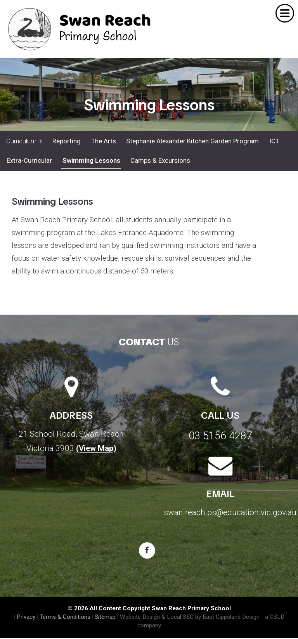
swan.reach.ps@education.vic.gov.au (230, 513)
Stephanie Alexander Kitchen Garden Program (191, 141)
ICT (273, 141)
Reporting (66, 141)
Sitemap (105, 618)
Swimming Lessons (91, 161)
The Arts (102, 141)
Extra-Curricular (29, 161)
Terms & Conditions (65, 618)
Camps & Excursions (159, 161)
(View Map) (96, 449)
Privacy (26, 618)
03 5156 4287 (220, 437)
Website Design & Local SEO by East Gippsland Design (190, 618)
